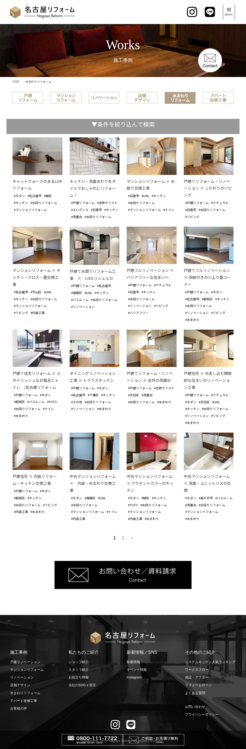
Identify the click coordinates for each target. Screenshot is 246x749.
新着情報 (133, 662)
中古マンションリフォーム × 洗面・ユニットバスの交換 (207, 483)
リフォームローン (198, 685)
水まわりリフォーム (25, 693)
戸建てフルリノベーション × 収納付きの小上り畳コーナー (207, 277)
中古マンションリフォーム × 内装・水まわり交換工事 (93, 483)
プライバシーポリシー (202, 714)
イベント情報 (137, 670)
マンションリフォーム (27, 670)
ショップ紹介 (78, 662)
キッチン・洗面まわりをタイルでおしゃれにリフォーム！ (93, 188)
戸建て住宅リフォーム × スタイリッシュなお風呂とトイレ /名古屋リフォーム (36, 380)
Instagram (134, 677)
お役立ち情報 (78, 677)
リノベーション (22, 677)
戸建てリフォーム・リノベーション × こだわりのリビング (208, 188)
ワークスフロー (197, 670)
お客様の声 (18, 708)
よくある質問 (195, 693)
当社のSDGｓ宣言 (82, 685)
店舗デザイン (20, 685)
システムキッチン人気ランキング (210, 662)
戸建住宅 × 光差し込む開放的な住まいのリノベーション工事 (208, 380)
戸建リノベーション (25, 662)
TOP (15, 81)
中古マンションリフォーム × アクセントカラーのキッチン (150, 483)
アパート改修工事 (23, 701)
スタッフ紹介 (78, 670)
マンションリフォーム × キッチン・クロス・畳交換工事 (36, 277)
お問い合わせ (195, 707)
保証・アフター (197, 677)
